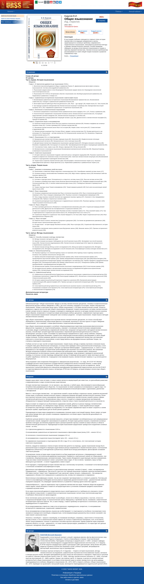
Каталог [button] (10, 11)
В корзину (101, 20)
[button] (51, 2)
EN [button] (48, 2)
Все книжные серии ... (9, 22)
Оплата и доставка (72, 580)
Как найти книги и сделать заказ (72, 577)
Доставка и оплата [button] (96, 5)
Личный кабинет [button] (135, 11)
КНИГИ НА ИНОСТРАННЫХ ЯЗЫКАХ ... (11, 18)
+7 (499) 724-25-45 (69, 2)
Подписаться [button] (64, 5)
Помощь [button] (118, 11)
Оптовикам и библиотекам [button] (115, 5)
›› (82, 32)
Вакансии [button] (84, 5)
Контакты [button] (54, 5)
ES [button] (45, 2)
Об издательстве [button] (42, 5)
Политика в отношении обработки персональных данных (71, 575)
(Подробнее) (74, 56)
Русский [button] (40, 2)
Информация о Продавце (72, 573)
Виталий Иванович (51, 535)
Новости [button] (74, 5)
